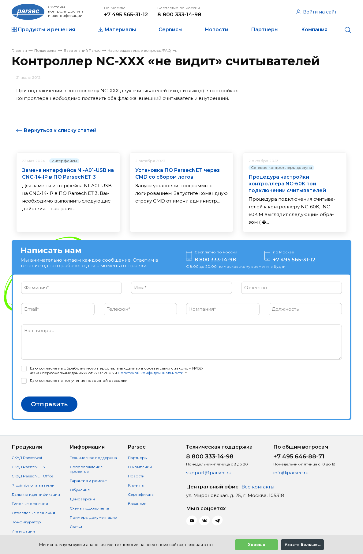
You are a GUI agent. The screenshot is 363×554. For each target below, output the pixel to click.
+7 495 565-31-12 (126, 14)
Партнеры (265, 29)
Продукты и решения (46, 29)
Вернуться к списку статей (60, 130)
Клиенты (136, 485)
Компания (314, 29)
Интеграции (23, 531)
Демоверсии (82, 499)
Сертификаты (141, 494)
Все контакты (257, 487)
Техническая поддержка (93, 457)
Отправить (49, 404)
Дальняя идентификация (36, 494)
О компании (140, 467)
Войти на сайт (316, 12)
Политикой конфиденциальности (150, 372)
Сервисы (170, 29)
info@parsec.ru (291, 473)
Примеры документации (93, 517)
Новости (216, 29)
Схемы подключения (90, 508)
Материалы (120, 29)
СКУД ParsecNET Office (32, 476)
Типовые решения (30, 503)
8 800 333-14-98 (179, 14)
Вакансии (137, 503)
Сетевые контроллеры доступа (281, 167)
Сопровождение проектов (86, 469)
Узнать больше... (302, 544)
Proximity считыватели (33, 485)
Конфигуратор (26, 522)
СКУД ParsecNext (27, 457)
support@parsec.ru (208, 473)
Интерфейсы (64, 160)
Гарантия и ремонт (88, 480)
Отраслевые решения (33, 512)
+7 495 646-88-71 (298, 456)
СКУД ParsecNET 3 (28, 467)
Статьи (76, 526)
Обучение (80, 490)
